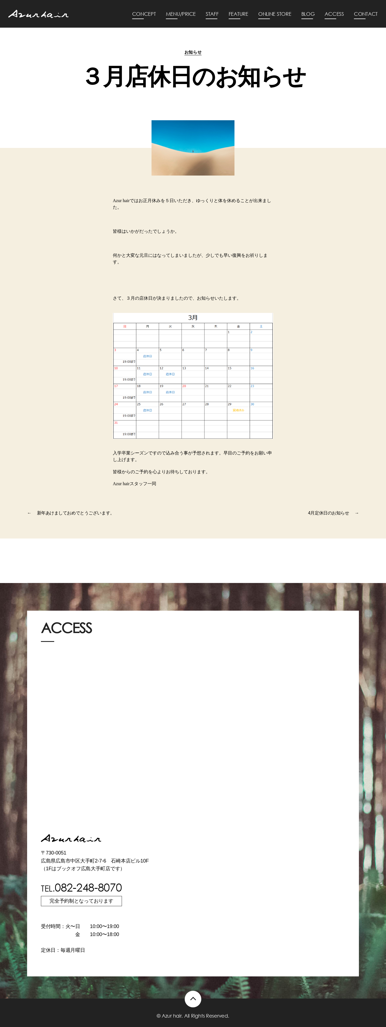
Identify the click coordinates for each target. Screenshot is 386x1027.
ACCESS (334, 14)
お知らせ (193, 52)
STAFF (212, 14)
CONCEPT (144, 14)
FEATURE (238, 14)
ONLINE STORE (274, 14)
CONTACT (366, 14)
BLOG (308, 14)
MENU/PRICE (181, 14)
